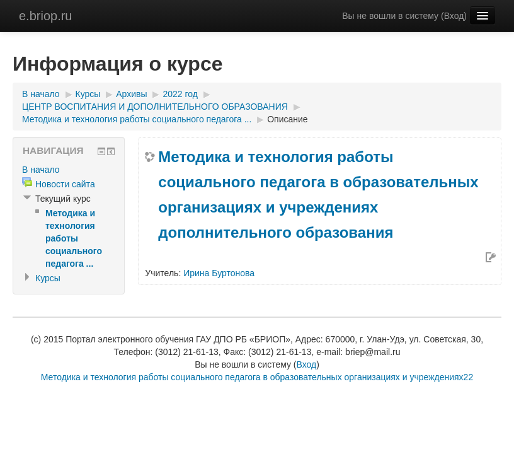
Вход (454, 16)
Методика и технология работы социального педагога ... (136, 119)
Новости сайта (65, 184)
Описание (287, 119)
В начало (41, 94)
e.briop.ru (45, 16)
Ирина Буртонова (218, 273)
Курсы (88, 94)
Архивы (131, 94)
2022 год (180, 94)
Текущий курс (63, 199)
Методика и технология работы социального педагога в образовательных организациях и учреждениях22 (257, 377)
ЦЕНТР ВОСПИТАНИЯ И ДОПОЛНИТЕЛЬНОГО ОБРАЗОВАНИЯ (155, 107)
